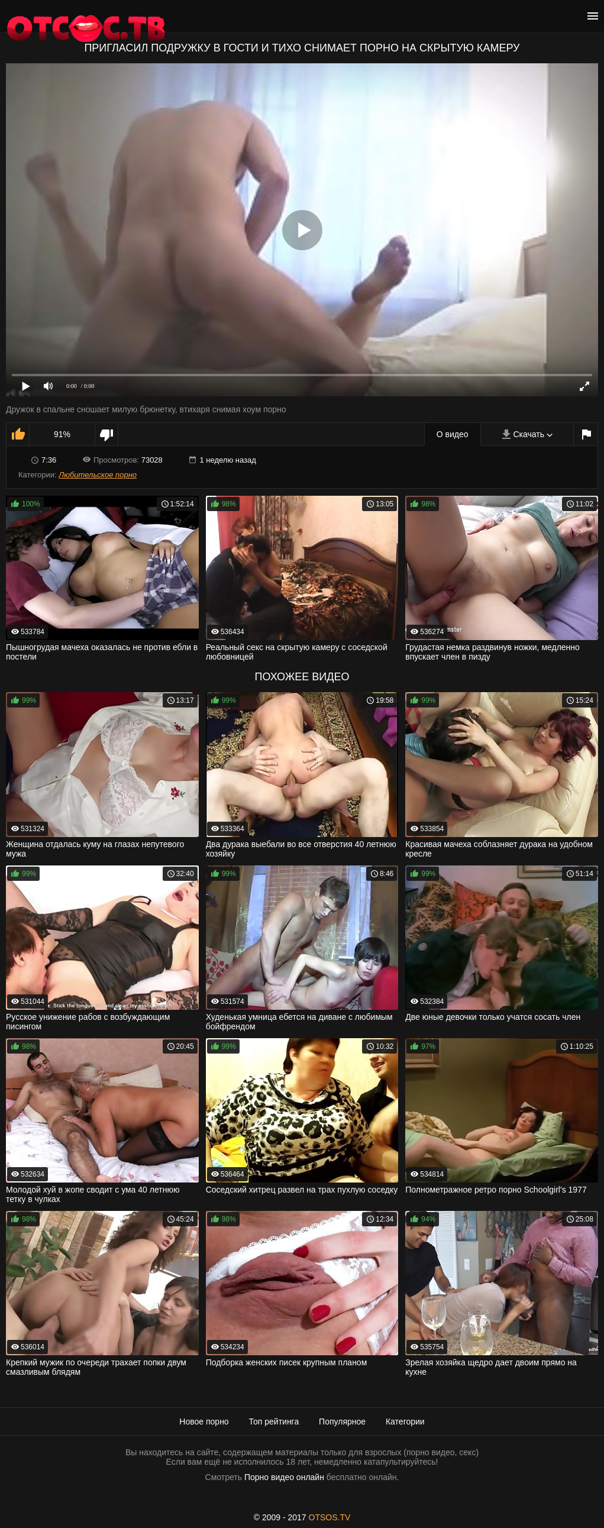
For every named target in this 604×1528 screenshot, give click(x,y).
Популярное (342, 1421)
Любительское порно (98, 474)
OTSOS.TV (330, 1517)
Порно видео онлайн (284, 1477)
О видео (453, 434)
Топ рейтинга (274, 1421)
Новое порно (203, 1421)
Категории (405, 1421)
